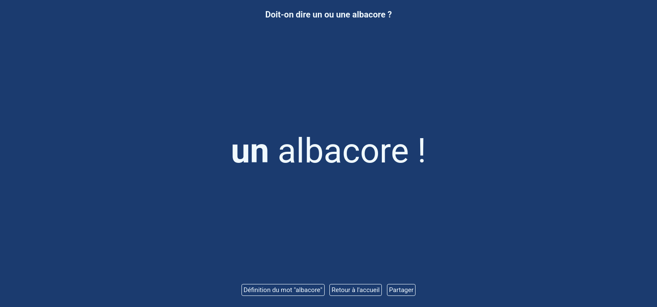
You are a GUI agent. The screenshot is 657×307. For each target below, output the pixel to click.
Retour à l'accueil (355, 290)
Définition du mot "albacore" (283, 290)
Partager (401, 290)
